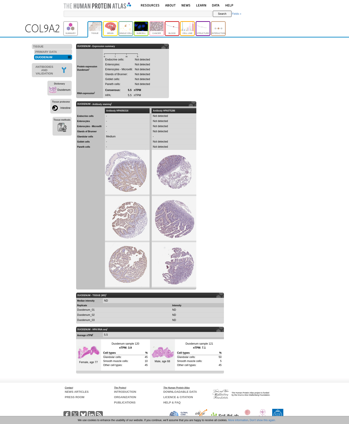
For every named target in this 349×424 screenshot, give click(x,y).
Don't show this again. (263, 420)
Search (222, 13)
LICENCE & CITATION (178, 397)
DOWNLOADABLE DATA (180, 391)
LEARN (201, 5)
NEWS (186, 5)
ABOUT (170, 5)
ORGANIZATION (125, 397)
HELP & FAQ (172, 402)
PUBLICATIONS (125, 402)
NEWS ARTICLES (77, 391)
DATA (215, 5)
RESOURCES (150, 5)
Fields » (236, 13)
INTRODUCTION (125, 391)
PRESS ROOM (74, 397)
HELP (229, 5)
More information (238, 420)
